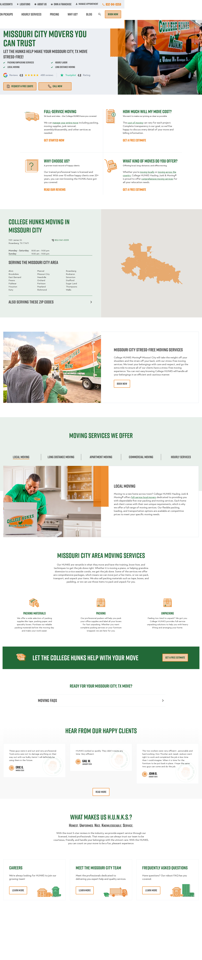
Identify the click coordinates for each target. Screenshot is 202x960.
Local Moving (21, 457)
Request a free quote (19, 86)
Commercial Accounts (83, 4)
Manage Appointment (164, 4)
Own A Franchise (140, 4)
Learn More (18, 891)
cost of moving (136, 122)
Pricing (142, 14)
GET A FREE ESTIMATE (134, 140)
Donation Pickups (99, 14)
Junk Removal (76, 14)
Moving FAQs (101, 701)
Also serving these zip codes (50, 302)
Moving (58, 14)
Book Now (190, 14)
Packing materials (34, 613)
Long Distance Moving (61, 457)
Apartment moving (101, 457)
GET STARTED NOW (54, 140)
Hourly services (181, 457)
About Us (121, 4)
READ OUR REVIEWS (54, 189)
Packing (101, 613)
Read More (101, 793)
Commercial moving (141, 457)
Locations (105, 4)
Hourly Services (124, 14)
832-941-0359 (191, 4)
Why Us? (157, 14)
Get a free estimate (175, 658)
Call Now (55, 86)
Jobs (63, 4)
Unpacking (167, 613)
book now (122, 384)
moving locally (147, 172)
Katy (11, 289)
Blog (169, 14)
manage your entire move (66, 122)
